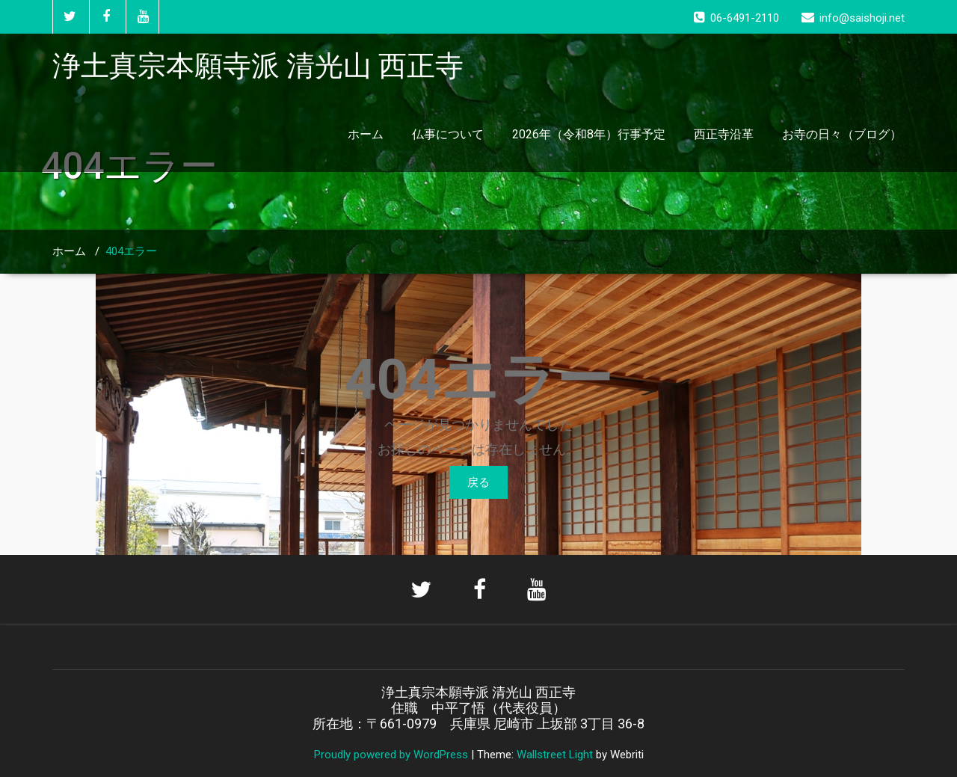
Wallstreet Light (555, 754)
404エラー (131, 251)
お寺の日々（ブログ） (842, 134)
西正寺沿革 (724, 134)
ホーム (366, 134)
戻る (478, 482)
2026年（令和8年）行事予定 (588, 134)
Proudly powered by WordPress (391, 754)
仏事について (448, 134)
